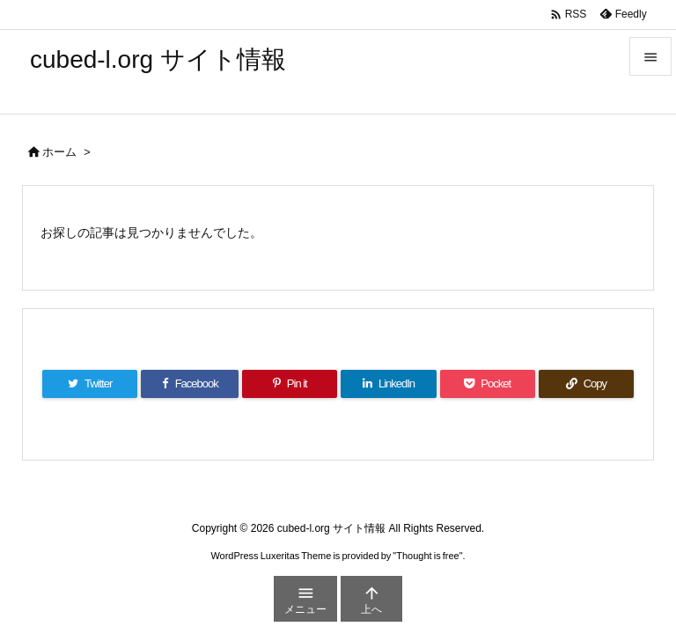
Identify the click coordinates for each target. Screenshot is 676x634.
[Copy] (586, 384)
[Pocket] (487, 384)
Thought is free (427, 555)
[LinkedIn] (388, 384)
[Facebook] (190, 384)
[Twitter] (89, 384)
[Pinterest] (289, 384)
